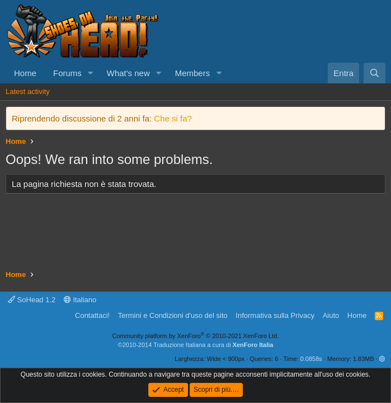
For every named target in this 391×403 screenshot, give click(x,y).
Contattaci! (92, 315)
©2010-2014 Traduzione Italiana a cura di (196, 344)
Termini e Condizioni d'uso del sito (173, 315)
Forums (67, 73)
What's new (128, 73)
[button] (90, 73)
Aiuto (331, 315)
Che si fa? (173, 118)
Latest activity (28, 91)
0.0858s (311, 358)
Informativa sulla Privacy (274, 315)
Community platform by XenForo (195, 335)
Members (192, 73)
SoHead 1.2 (31, 300)
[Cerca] (374, 73)
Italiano (80, 300)
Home (25, 73)
